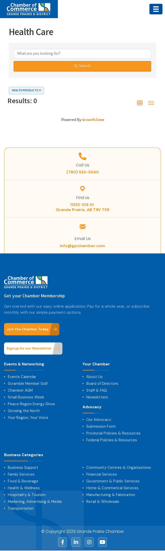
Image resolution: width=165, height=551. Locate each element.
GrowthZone (93, 120)
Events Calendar (22, 376)
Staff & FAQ (96, 390)
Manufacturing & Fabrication (110, 494)
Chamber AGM (20, 390)
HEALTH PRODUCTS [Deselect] (26, 91)
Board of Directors (102, 383)
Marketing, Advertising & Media (35, 501)
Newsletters (97, 397)
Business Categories (23, 455)
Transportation (21, 508)
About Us (94, 376)
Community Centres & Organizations (118, 467)
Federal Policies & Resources (111, 440)
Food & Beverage (23, 481)
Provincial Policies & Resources (113, 433)
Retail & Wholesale (102, 501)
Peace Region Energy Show (31, 404)
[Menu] (155, 9)
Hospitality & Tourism (27, 494)
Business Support (23, 467)
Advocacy (91, 407)
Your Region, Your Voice (28, 417)
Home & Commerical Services (112, 488)
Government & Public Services (113, 481)
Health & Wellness (24, 488)
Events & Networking (24, 364)
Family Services (21, 474)
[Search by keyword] (82, 54)
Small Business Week (26, 397)
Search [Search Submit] (82, 66)
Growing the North (24, 411)
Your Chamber (96, 364)
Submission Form (101, 426)
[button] (140, 103)
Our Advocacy (98, 419)
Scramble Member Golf (28, 383)
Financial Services (101, 474)
